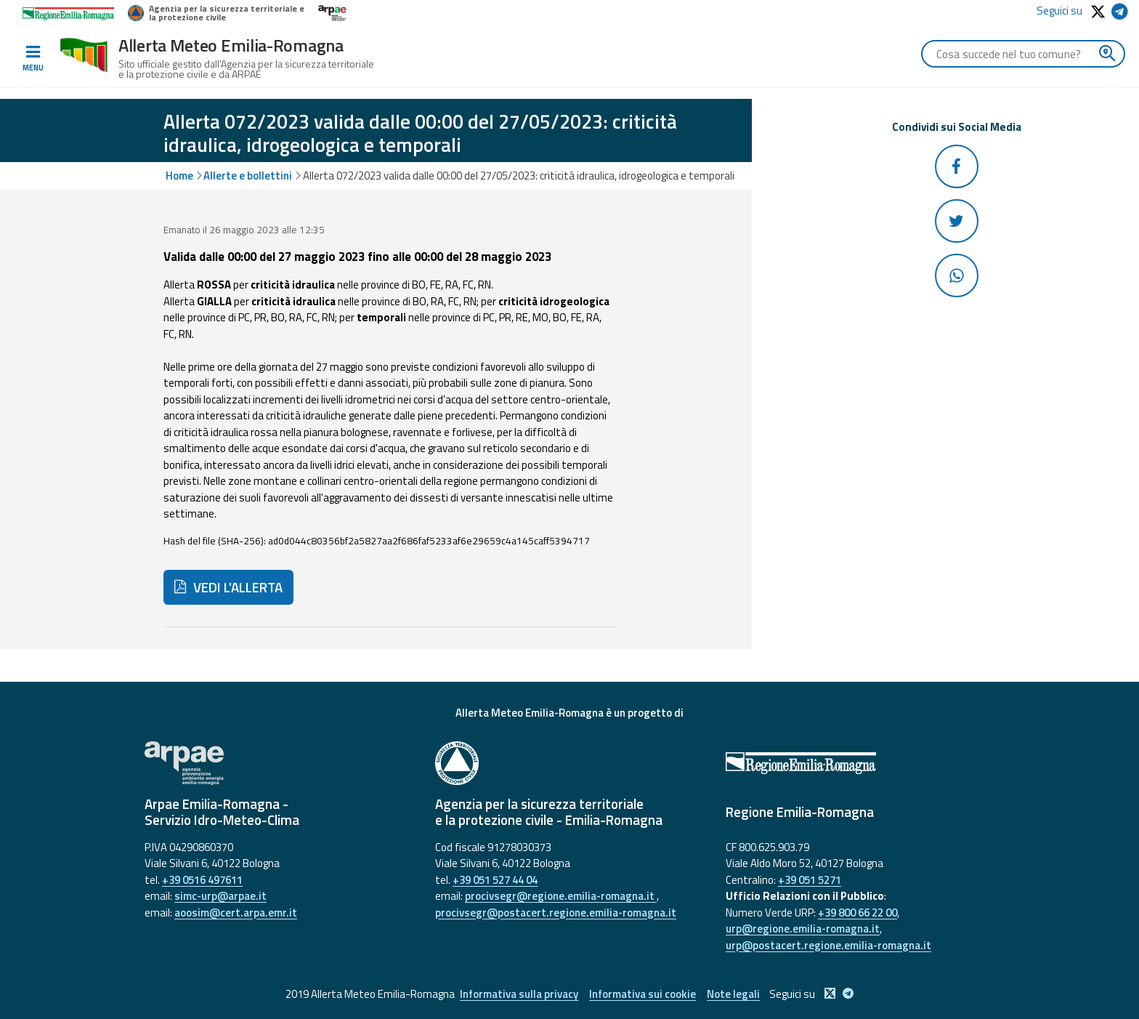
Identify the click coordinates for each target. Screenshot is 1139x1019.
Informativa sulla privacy (519, 994)
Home (179, 175)
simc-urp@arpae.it (220, 895)
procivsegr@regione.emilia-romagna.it (561, 895)
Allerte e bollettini (247, 175)
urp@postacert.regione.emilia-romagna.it (828, 945)
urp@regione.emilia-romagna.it (803, 928)
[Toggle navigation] (32, 59)
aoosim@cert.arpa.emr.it (235, 912)
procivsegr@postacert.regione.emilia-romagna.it (555, 912)
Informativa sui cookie (642, 994)
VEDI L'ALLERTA (228, 587)
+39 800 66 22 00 (857, 912)
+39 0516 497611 (202, 879)
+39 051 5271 (809, 879)
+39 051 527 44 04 (495, 879)
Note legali (733, 994)
